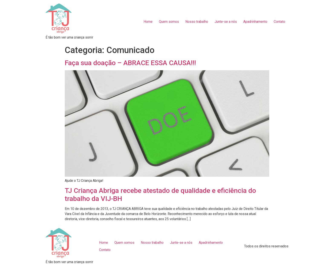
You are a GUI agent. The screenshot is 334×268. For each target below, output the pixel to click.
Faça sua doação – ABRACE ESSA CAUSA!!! (130, 63)
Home (148, 22)
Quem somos (169, 22)
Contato (279, 22)
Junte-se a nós (226, 22)
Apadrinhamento (255, 22)
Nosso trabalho (196, 22)
